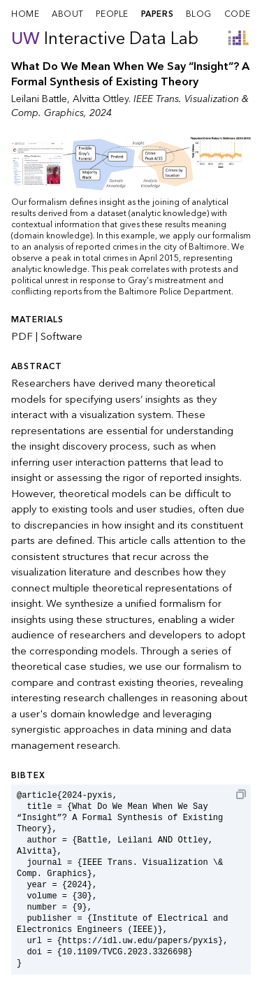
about (68, 14)
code (237, 14)
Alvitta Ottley (101, 99)
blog (199, 14)
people (112, 14)
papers (157, 14)
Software (61, 336)
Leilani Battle (39, 99)
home (25, 14)
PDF (22, 336)
